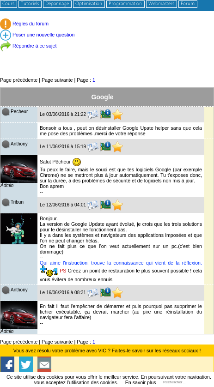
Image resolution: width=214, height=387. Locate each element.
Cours (8, 3)
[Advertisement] (107, 55)
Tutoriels (30, 3)
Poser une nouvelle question (37, 34)
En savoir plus (140, 382)
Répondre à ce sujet (28, 45)
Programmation (125, 3)
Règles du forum (24, 23)
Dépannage (57, 3)
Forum (188, 3)
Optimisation (88, 3)
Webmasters (161, 3)
